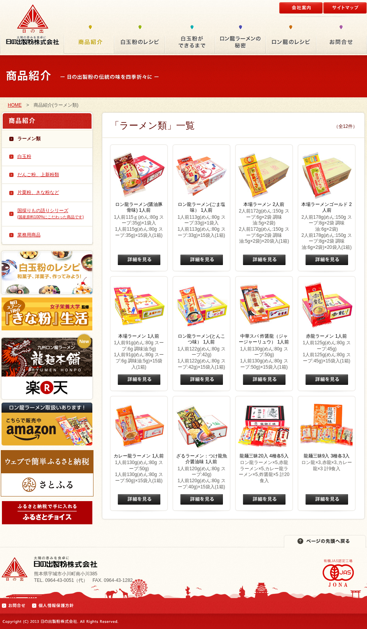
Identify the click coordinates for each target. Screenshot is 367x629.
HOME (15, 105)
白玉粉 (24, 156)
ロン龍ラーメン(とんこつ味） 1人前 (202, 339)
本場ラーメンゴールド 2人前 (326, 207)
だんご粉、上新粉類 (38, 174)
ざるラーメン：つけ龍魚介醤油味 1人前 (201, 459)
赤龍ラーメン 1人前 (326, 336)
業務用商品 (29, 235)
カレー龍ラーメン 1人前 (139, 456)
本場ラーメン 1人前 (138, 336)
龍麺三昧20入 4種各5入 (264, 456)
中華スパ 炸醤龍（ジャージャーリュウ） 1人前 (264, 339)
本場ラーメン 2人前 (263, 204)
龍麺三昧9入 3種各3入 (327, 456)
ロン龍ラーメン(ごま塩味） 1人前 (202, 207)
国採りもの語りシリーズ (50, 213)
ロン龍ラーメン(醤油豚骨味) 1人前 (139, 207)
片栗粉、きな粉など (38, 192)
